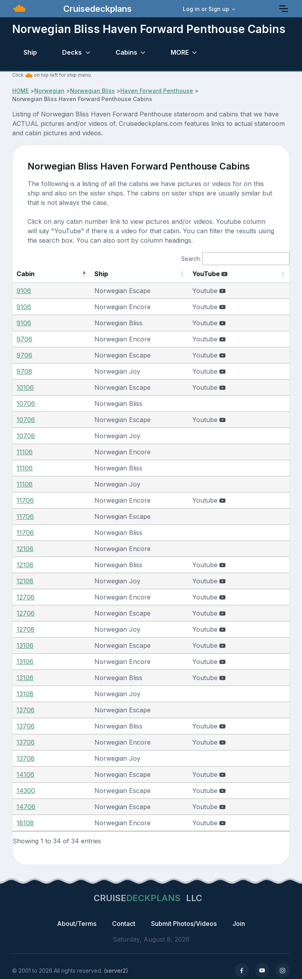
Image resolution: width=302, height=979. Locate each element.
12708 (26, 629)
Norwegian (49, 90)
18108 (25, 823)
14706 (26, 807)
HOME (20, 90)
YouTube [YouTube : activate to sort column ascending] (217, 274)
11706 (25, 500)
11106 (25, 452)
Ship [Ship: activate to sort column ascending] (85, 274)
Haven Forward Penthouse (156, 90)
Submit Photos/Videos (184, 923)
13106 (25, 645)
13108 (25, 694)
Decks (72, 52)
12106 (25, 549)
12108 (25, 581)
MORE (180, 52)
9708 (24, 371)
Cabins (126, 52)
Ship (30, 52)
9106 (24, 291)
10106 (25, 387)
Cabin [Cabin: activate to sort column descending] (26, 274)
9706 (24, 339)
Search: (235, 258)
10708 (26, 436)
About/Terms (76, 923)
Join (238, 923)
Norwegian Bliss (92, 90)
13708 (26, 758)
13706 (26, 710)
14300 (26, 791)
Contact (123, 923)
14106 (25, 774)
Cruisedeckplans (96, 9)
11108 (25, 484)
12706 (26, 597)
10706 (26, 403)
